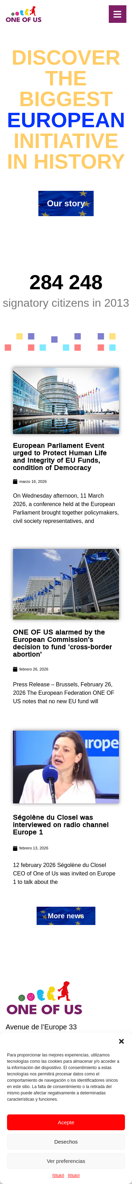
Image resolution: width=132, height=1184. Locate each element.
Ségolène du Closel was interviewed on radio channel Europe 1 (61, 825)
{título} (58, 1175)
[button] (121, 1041)
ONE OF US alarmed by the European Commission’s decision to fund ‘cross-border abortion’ (62, 643)
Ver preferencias (66, 1161)
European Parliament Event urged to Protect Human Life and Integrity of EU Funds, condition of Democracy (60, 456)
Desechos (66, 1142)
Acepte (66, 1122)
